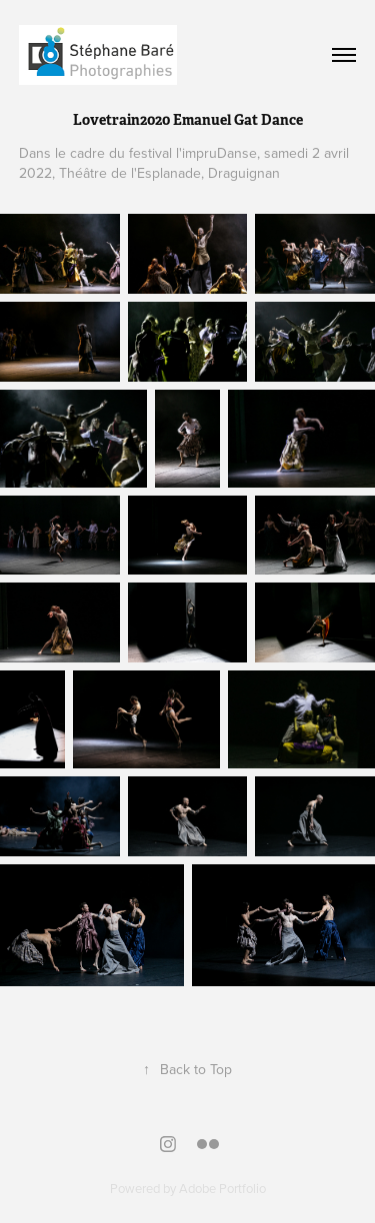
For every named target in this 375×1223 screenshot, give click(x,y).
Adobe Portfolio (222, 1188)
